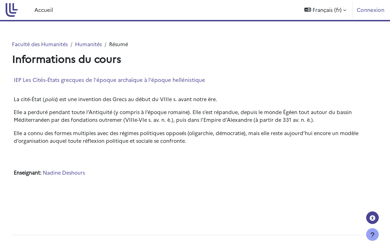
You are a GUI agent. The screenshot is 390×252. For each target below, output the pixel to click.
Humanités (103, 44)
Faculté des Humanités (53, 44)
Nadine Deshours (78, 174)
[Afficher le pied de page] (372, 234)
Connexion (370, 9)
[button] (325, 10)
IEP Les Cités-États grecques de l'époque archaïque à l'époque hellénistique (122, 79)
